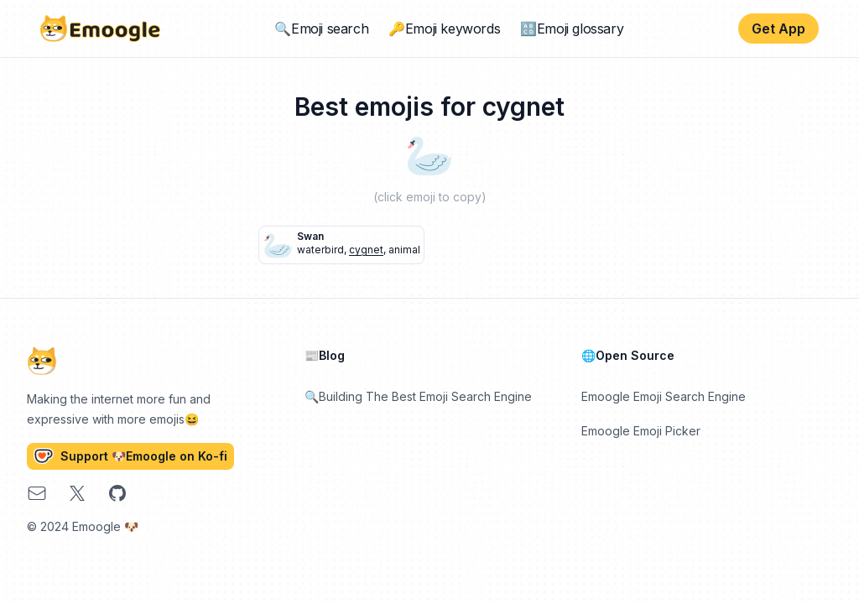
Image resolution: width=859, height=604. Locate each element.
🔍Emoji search (321, 28)
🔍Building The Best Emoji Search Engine (418, 396)
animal (404, 249)
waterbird (320, 249)
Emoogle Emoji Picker (640, 431)
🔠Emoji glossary (571, 28)
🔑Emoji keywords (444, 28)
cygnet (366, 249)
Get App (778, 28)
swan (310, 236)
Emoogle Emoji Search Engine (663, 396)
